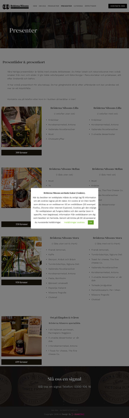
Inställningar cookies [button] (74, 222)
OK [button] (91, 222)
